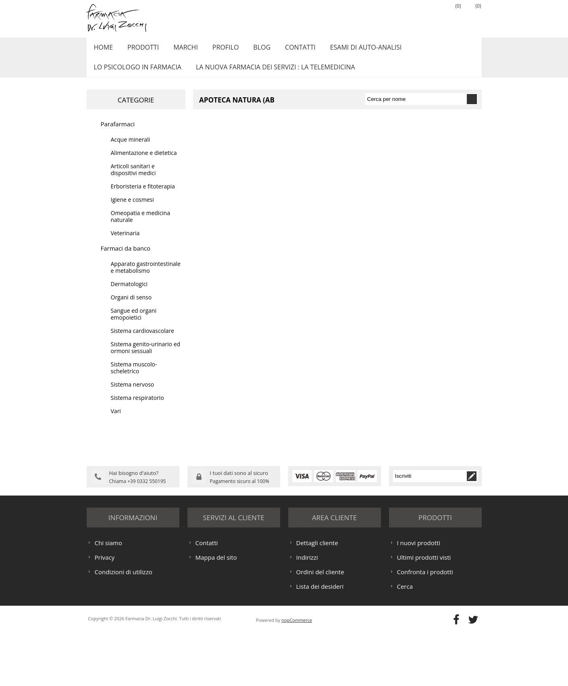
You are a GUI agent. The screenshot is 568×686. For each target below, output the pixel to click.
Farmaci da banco (126, 257)
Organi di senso (131, 306)
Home (102, 49)
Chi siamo (109, 596)
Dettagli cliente (317, 596)
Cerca (405, 639)
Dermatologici (129, 293)
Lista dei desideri (320, 639)
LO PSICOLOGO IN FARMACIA (136, 73)
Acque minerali (130, 148)
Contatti (289, 49)
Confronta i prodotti (425, 625)
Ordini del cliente (320, 625)
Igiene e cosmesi (132, 208)
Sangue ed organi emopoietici (133, 323)
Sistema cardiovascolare (142, 339)
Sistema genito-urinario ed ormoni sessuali (146, 356)
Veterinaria (125, 242)
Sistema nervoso (132, 393)
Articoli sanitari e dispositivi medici (133, 178)
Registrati (411, 16)
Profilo (218, 49)
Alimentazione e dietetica (144, 161)
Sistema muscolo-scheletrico (134, 376)
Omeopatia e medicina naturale (140, 225)
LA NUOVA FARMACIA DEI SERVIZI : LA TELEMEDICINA (272, 73)
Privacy (104, 610)
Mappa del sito (216, 610)
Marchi (180, 49)
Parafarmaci (118, 133)
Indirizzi (307, 610)
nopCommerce (296, 673)
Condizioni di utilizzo (123, 625)
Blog (252, 49)
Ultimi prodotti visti (424, 610)
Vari (116, 420)
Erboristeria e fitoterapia (143, 195)
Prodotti (140, 49)
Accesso (431, 16)
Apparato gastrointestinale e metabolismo (146, 276)
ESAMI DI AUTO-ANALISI (353, 49)
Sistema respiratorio (137, 406)
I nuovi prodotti (419, 596)
